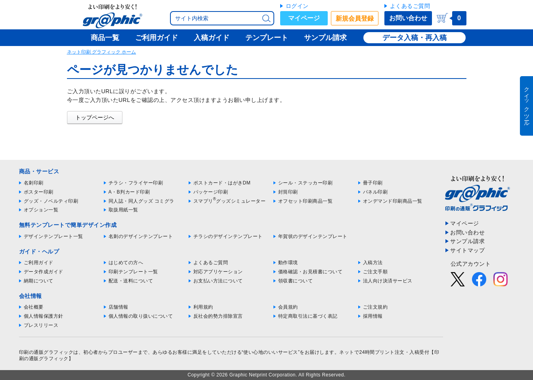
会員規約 (288, 307)
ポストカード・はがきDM (222, 183)
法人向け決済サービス (388, 281)
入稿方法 (373, 262)
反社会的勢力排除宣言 (218, 316)
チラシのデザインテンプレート (228, 236)
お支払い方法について (218, 281)
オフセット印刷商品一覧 (305, 201)
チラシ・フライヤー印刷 (136, 183)
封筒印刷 (288, 192)
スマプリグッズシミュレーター (229, 201)
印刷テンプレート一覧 (133, 271)
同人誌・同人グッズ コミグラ (141, 201)
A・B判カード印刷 (129, 192)
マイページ (304, 18)
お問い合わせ (408, 18)
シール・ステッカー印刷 (305, 183)
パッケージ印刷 (210, 192)
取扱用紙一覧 (123, 210)
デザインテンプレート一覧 (53, 236)
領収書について (295, 281)
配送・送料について (131, 281)
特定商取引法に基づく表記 (308, 316)
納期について (38, 281)
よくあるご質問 (410, 6)
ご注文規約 (375, 307)
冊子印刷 (373, 183)
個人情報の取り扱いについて (141, 316)
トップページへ (94, 117)
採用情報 (373, 316)
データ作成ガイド (43, 271)
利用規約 (203, 307)
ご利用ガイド (38, 262)
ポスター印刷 (38, 192)
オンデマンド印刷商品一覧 (392, 201)
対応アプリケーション (218, 271)
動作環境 (288, 262)
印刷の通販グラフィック (46, 352)
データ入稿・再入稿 (414, 38)
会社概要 (34, 307)
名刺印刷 (34, 183)
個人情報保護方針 (43, 316)
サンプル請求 (467, 241)
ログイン (297, 6)
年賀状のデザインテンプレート (313, 236)
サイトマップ (467, 250)
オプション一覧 (41, 210)
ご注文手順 (375, 271)
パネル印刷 (375, 192)
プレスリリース (41, 325)
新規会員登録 (355, 18)
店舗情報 (118, 307)
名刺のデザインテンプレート (141, 236)
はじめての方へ (126, 262)
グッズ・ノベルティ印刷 (51, 201)
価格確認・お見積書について (310, 271)
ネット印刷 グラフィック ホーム (101, 52)
